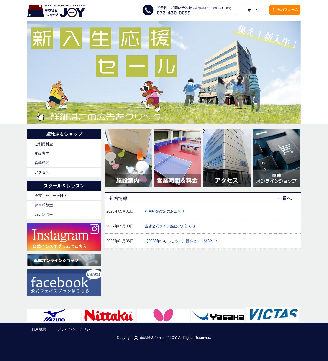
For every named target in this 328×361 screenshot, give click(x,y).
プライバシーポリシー (75, 329)
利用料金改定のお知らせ (165, 211)
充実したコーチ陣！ (51, 196)
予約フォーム (287, 10)
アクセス (42, 172)
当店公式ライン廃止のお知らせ (170, 226)
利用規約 (38, 329)
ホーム (253, 10)
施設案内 (42, 153)
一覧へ (285, 198)
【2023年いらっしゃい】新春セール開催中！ (181, 241)
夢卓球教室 (44, 205)
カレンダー (44, 214)
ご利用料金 (44, 144)
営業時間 (42, 163)
